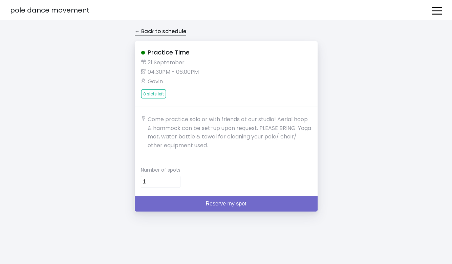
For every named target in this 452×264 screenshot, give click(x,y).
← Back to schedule (160, 31)
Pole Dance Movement (49, 10)
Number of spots (160, 170)
